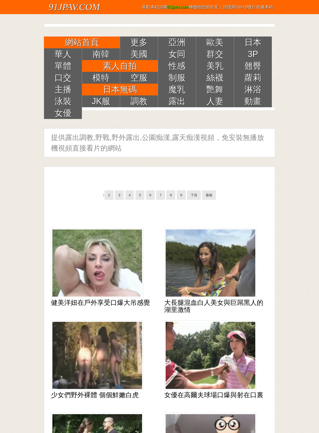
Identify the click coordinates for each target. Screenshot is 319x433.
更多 (138, 42)
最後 (209, 195)
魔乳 (176, 89)
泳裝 (63, 101)
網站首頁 (82, 42)
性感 (176, 66)
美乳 (214, 66)
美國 (138, 54)
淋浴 (252, 89)
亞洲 (176, 42)
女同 (176, 54)
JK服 (101, 101)
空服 (138, 77)
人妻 (214, 101)
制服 (176, 77)
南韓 (100, 54)
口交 (63, 77)
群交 (214, 54)
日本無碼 (120, 89)
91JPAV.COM (74, 7)
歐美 (214, 42)
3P (253, 54)
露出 (176, 101)
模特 (100, 77)
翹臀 (252, 66)
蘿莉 (252, 77)
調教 (138, 101)
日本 (252, 42)
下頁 (194, 195)
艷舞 (214, 89)
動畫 (252, 101)
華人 (63, 54)
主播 (63, 89)
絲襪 (214, 77)
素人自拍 (120, 66)
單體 (63, 66)
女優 (63, 113)
